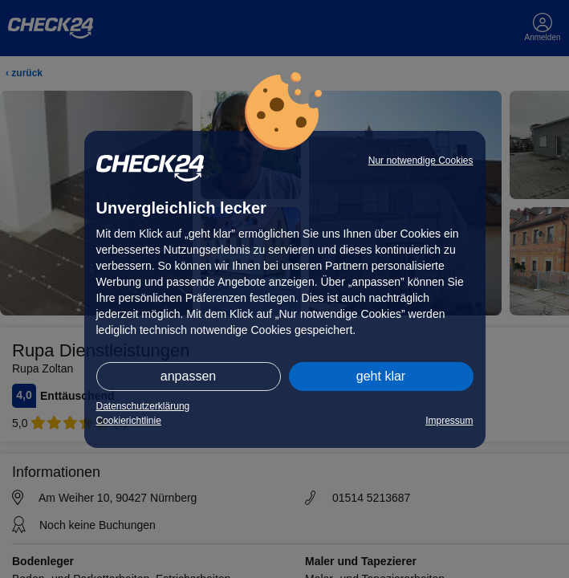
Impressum (449, 420)
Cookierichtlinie (128, 420)
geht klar (380, 376)
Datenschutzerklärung (143, 406)
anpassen (188, 376)
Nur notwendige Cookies (420, 160)
